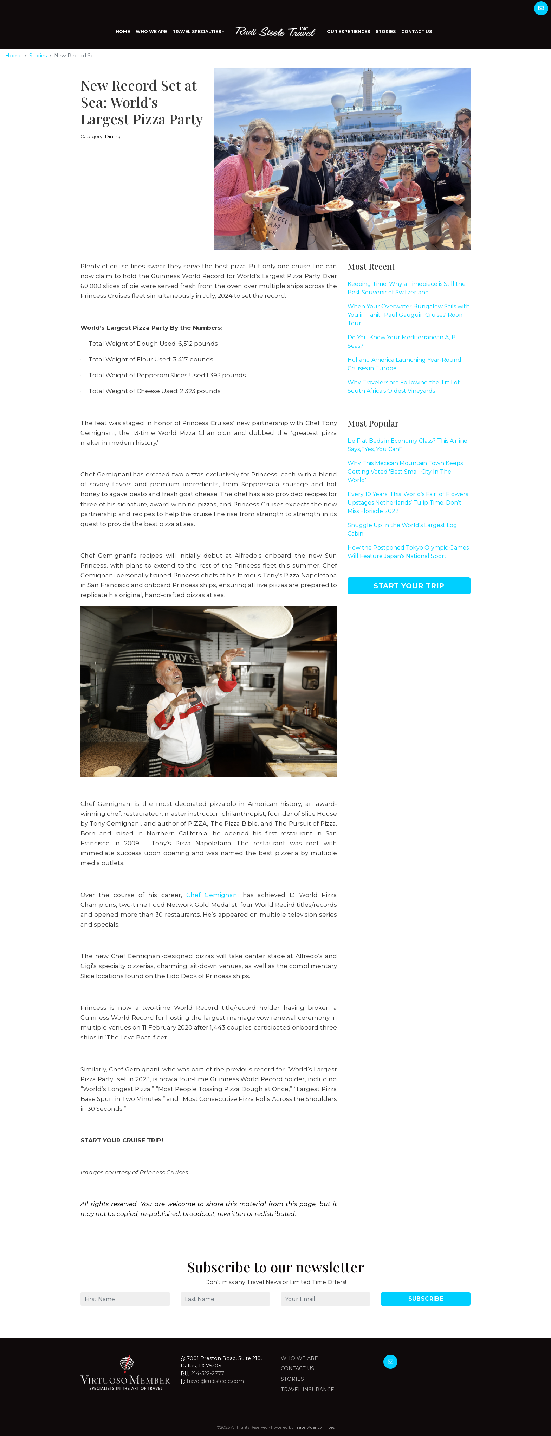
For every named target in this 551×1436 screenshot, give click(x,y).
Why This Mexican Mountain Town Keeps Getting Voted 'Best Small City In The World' (405, 471)
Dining (113, 136)
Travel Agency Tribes (314, 1427)
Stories (386, 31)
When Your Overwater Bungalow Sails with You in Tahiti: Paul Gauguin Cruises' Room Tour (409, 315)
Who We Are (151, 31)
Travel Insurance (307, 1389)
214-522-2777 (207, 1373)
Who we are (299, 1358)
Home (123, 31)
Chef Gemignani (212, 894)
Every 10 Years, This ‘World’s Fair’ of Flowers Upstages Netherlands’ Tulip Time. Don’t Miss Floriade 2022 (408, 502)
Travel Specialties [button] (197, 31)
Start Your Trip (409, 586)
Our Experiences (348, 31)
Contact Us (416, 31)
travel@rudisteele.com (215, 1381)
